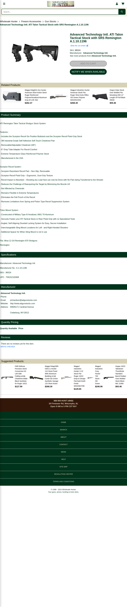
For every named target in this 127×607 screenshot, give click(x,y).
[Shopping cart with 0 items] (123, 4)
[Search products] (60, 11)
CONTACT (63, 444)
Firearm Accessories (31, 21)
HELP (63, 459)
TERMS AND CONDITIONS (63, 481)
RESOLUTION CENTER (63, 474)
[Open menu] (4, 4)
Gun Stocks (50, 21)
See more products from (93, 56)
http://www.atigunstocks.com (22, 303)
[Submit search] (121, 11)
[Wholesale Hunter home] (60, 4)
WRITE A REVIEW (8, 347)
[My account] (117, 4)
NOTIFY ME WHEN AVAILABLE (88, 71)
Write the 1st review (79, 46)
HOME (63, 422)
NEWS (63, 452)
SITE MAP (63, 467)
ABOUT (63, 437)
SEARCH (63, 430)
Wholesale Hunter (9, 21)
